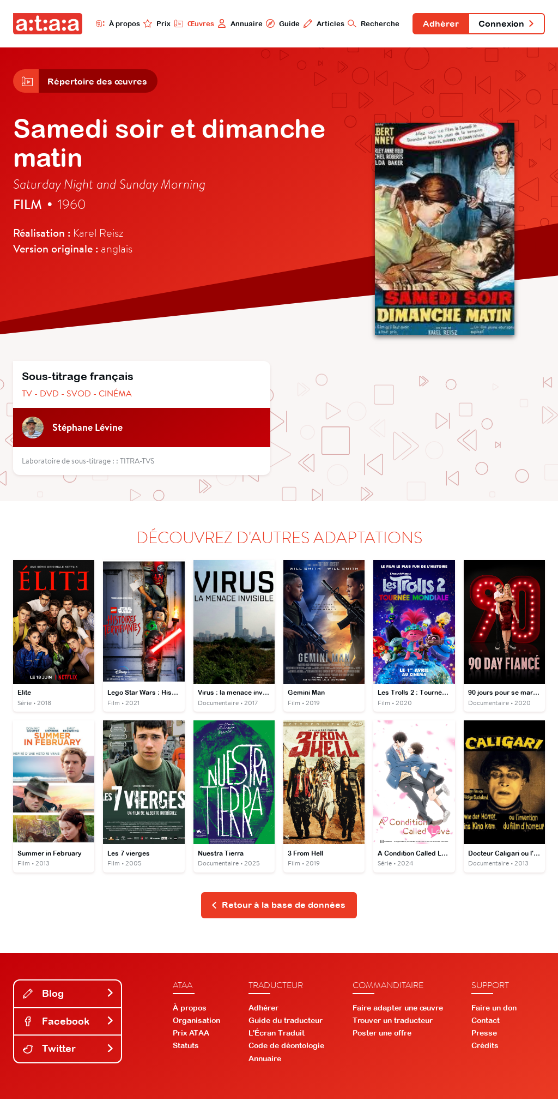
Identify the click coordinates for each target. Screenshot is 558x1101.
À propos (114, 23)
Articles (320, 23)
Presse (484, 1035)
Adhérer (439, 24)
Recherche (371, 23)
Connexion (505, 24)
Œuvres (190, 23)
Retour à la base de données (278, 907)
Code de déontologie (286, 1048)
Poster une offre (382, 1035)
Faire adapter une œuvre (398, 1010)
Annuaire (236, 23)
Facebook (68, 1023)
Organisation (196, 1022)
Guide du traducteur (285, 1022)
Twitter (68, 1051)
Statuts (186, 1048)
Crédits (485, 1048)
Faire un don (494, 1010)
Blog (68, 995)
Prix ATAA (191, 1035)
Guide (279, 23)
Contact (485, 1022)
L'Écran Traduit (276, 1035)
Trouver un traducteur (393, 1022)
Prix (153, 23)
